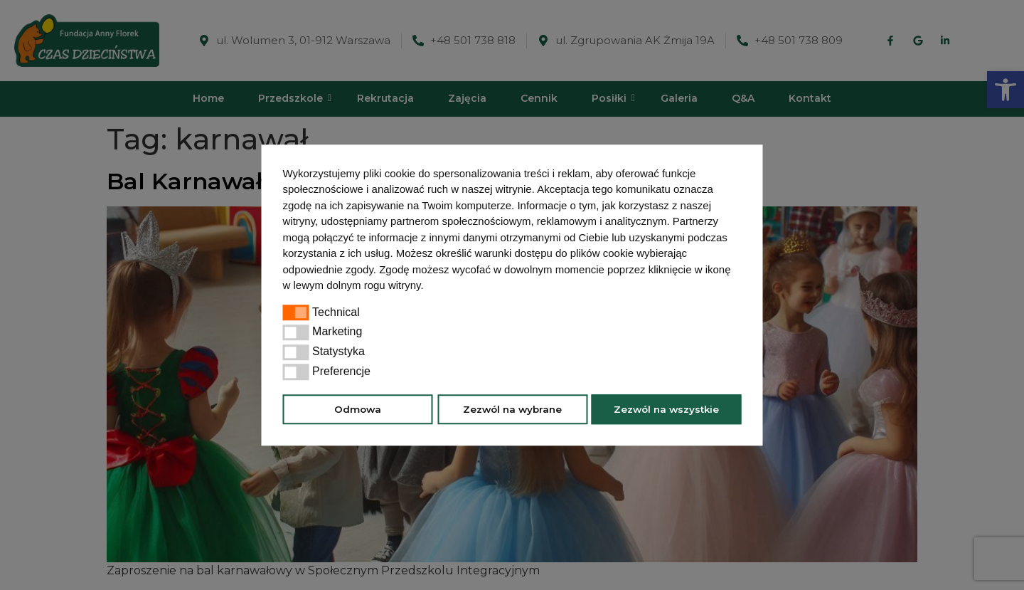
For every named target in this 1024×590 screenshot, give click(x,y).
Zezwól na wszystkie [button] (666, 409)
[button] (429, 287)
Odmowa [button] (357, 409)
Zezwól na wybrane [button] (512, 409)
